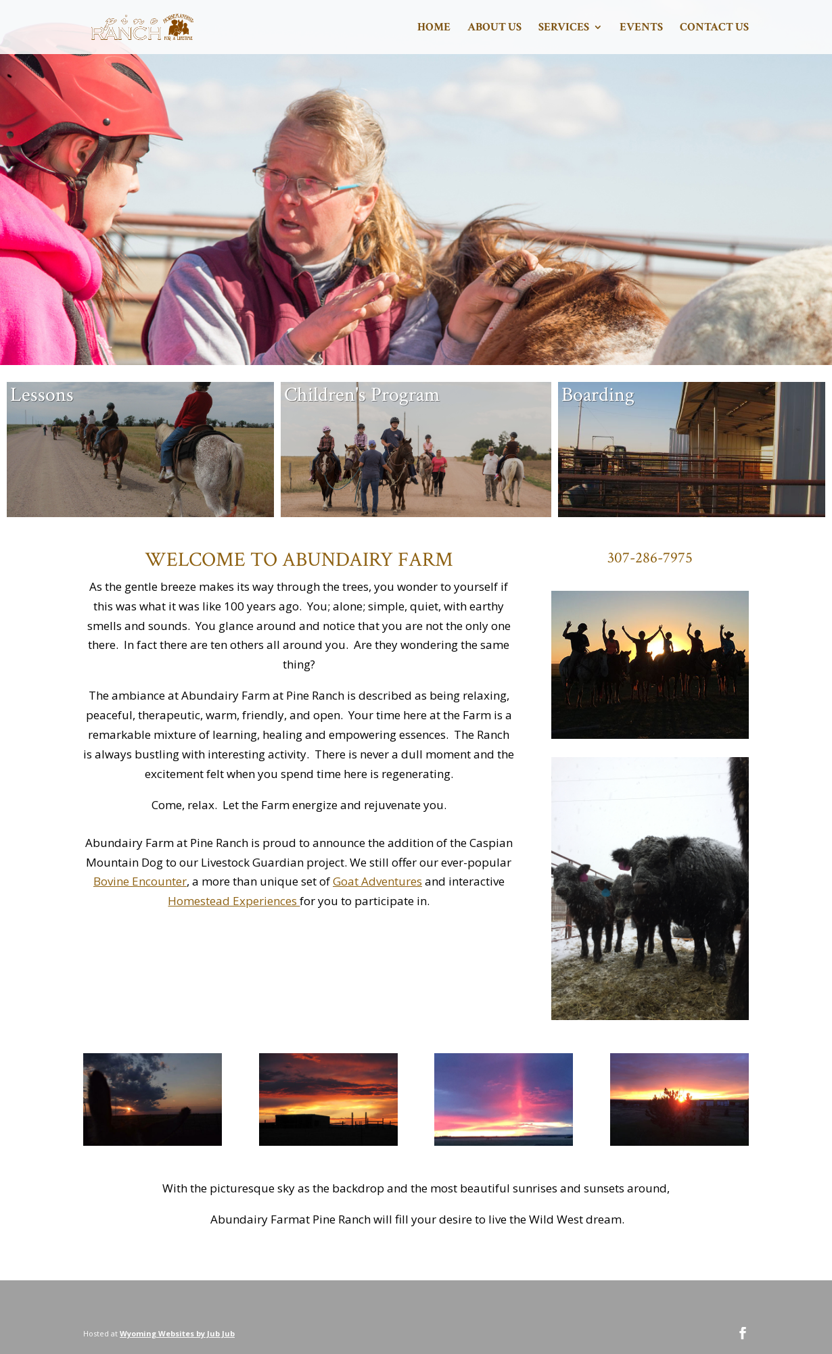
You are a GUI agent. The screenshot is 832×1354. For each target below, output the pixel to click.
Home (433, 28)
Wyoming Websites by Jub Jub (177, 1333)
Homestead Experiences (234, 901)
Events (641, 28)
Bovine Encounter (140, 881)
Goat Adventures (377, 881)
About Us (494, 28)
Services (563, 28)
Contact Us (714, 28)
